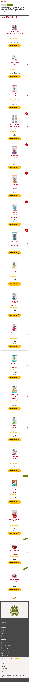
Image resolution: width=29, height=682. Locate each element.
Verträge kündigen (5, 655)
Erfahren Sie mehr (17, 13)
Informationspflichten (24, 597)
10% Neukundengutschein (7, 652)
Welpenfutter (4, 643)
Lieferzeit (3, 597)
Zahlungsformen (16, 597)
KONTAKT (3, 675)
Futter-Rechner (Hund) (6, 645)
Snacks (3, 633)
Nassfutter (4, 630)
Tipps (3, 650)
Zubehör (3, 636)
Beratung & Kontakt (5, 653)
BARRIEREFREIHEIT (22, 675)
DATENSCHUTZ (15, 675)
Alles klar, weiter (9, 4)
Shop (3, 642)
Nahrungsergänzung (6, 635)
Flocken (3, 631)
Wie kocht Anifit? (5, 648)
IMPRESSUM (8, 675)
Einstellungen (4, 4)
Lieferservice (4, 647)
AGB (2, 676)
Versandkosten (8, 597)
